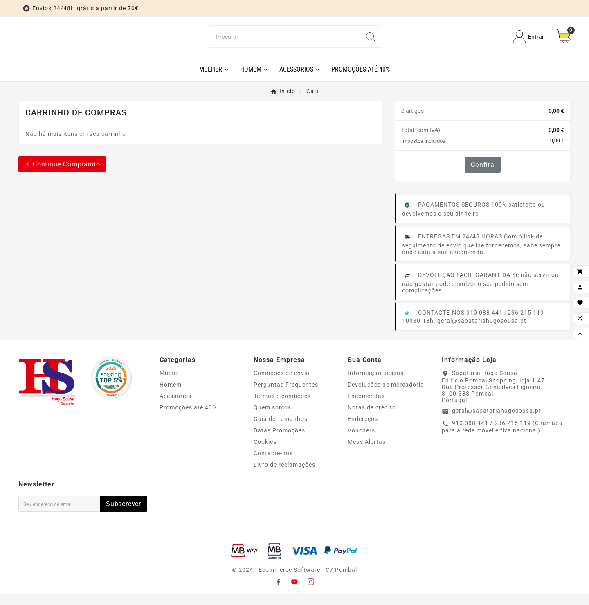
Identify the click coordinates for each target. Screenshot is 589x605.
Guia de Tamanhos (281, 430)
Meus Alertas (367, 453)
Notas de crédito (372, 418)
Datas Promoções (279, 441)
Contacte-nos (273, 464)
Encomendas (366, 407)
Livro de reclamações (284, 475)
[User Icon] (528, 42)
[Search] (370, 42)
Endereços (363, 430)
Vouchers (361, 441)
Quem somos (272, 418)
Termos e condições (282, 407)
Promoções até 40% (188, 418)
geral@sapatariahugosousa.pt (496, 421)
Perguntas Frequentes (286, 395)
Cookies (265, 453)
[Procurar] (284, 42)
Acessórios (175, 407)
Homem (171, 395)
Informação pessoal (377, 384)
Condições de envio (282, 384)
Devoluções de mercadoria (386, 395)
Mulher (170, 384)
